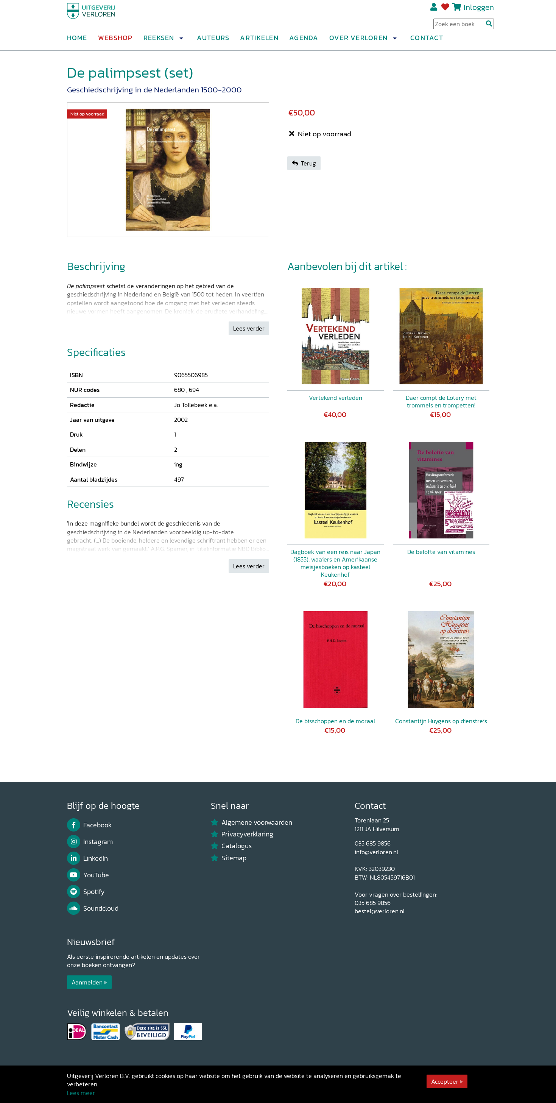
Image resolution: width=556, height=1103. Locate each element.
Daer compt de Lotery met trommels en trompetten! (441, 401)
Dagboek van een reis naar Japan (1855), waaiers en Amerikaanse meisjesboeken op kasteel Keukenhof (335, 563)
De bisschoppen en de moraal (335, 720)
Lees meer (81, 1092)
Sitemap (229, 858)
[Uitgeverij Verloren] (103, 17)
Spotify (86, 892)
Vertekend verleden (335, 397)
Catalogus (231, 846)
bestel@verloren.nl (380, 911)
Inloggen (479, 10)
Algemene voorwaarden (252, 822)
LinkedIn (87, 858)
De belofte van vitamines (441, 551)
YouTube (88, 875)
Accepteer (444, 1081)
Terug (304, 163)
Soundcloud (93, 908)
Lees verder (249, 328)
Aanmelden (87, 982)
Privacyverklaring (242, 834)
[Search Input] (463, 27)
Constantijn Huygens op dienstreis (441, 720)
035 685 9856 (373, 843)
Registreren (434, 10)
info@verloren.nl (376, 852)
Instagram (90, 842)
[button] (181, 41)
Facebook (89, 825)
